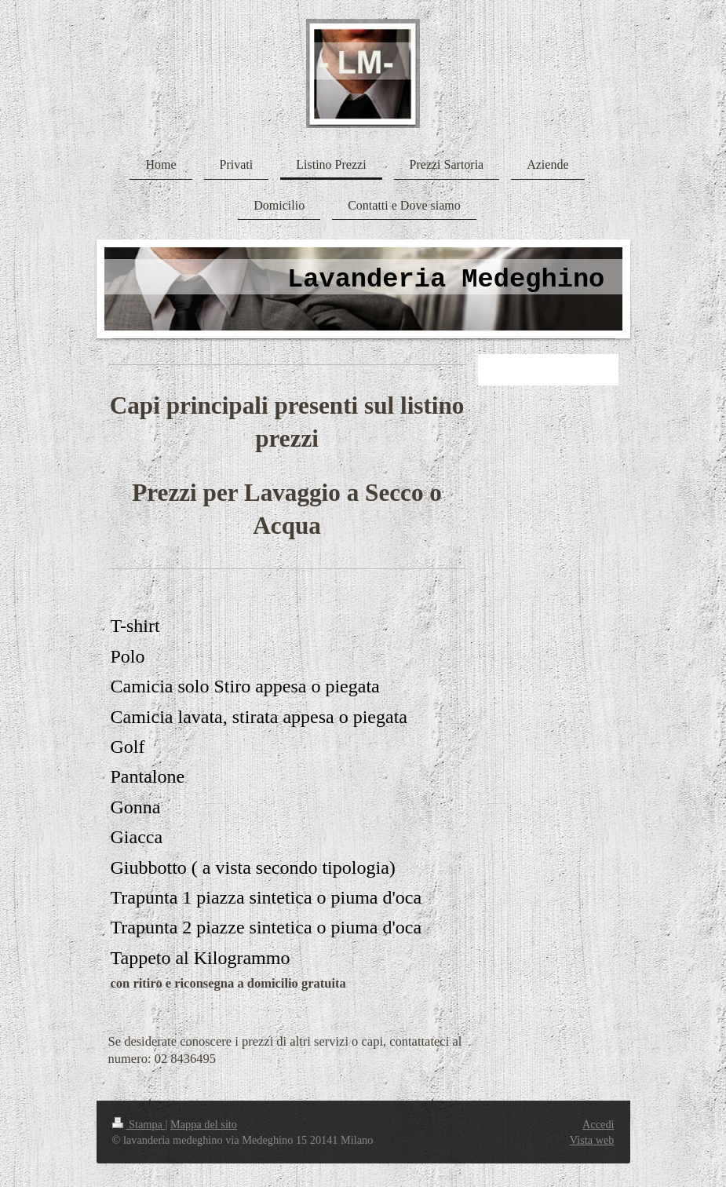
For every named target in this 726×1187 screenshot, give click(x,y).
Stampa (139, 1124)
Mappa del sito (203, 1124)
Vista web (592, 1140)
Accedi (598, 1124)
